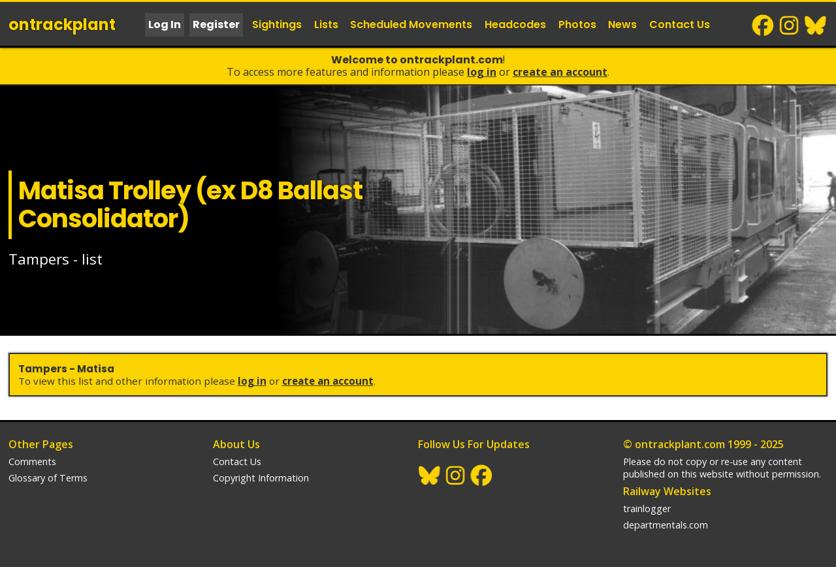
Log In (164, 24)
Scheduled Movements (411, 24)
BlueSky (816, 25)
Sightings (277, 24)
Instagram (789, 25)
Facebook (763, 25)
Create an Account (560, 72)
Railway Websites (667, 491)
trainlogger (647, 508)
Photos (577, 24)
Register (216, 24)
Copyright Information (261, 478)
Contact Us (679, 24)
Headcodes (515, 24)
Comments (32, 461)
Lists (326, 24)
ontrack (62, 24)
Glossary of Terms (48, 478)
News (622, 24)
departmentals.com (665, 525)
